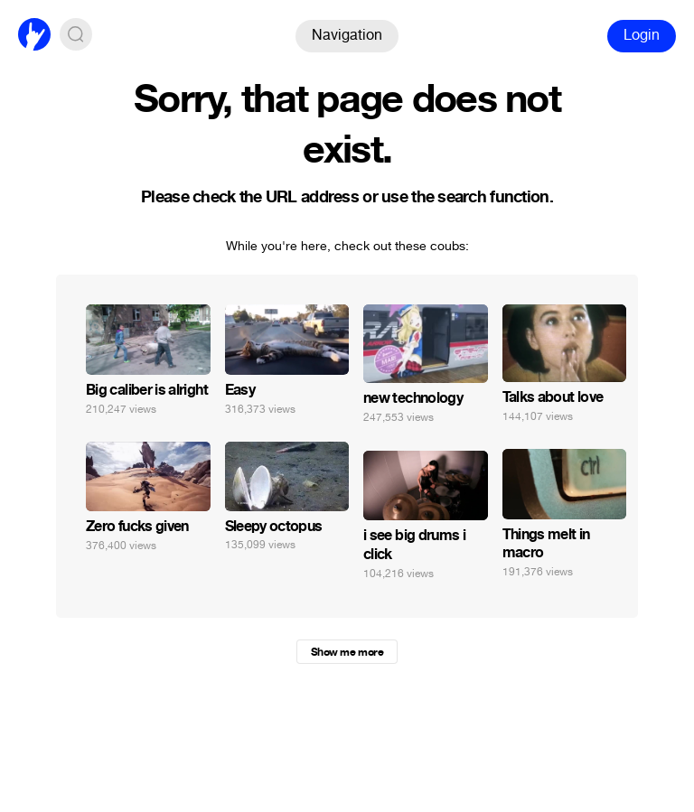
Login (642, 34)
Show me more (347, 652)
